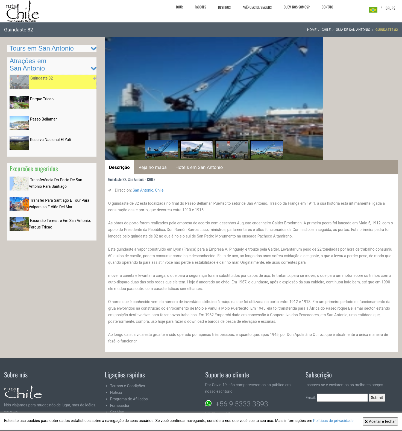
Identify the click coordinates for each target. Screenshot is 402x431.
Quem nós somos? (297, 7)
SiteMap (117, 412)
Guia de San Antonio (353, 30)
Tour (179, 7)
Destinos (224, 7)
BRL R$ (390, 8)
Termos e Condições (127, 386)
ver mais (11, 411)
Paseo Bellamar (43, 119)
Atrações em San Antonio (28, 64)
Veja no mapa (153, 167)
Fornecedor (120, 405)
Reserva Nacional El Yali (50, 139)
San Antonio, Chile (148, 190)
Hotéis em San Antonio (199, 167)
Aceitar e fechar (380, 421)
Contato (327, 7)
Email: (337, 398)
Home (311, 30)
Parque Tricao (42, 99)
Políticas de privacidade (333, 420)
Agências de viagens (257, 7)
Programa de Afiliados (129, 399)
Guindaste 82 (41, 78)
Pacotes (200, 7)
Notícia (116, 392)
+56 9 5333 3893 (242, 404)
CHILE (326, 30)
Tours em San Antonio (42, 48)
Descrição (119, 167)
